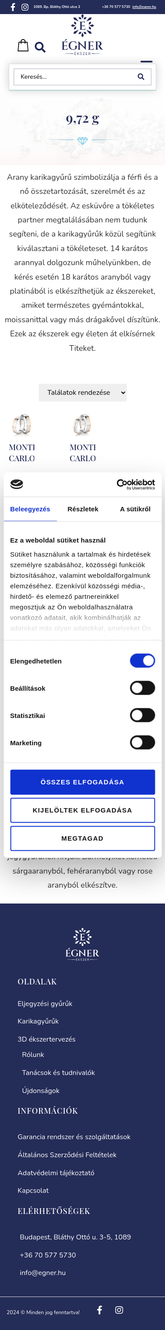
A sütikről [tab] (135, 509)
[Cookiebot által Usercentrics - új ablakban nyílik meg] (117, 484)
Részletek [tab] (83, 509)
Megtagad (83, 838)
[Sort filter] (83, 392)
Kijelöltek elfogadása (82, 810)
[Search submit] (142, 77)
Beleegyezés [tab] (30, 509)
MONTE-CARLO (25, 452)
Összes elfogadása (82, 782)
